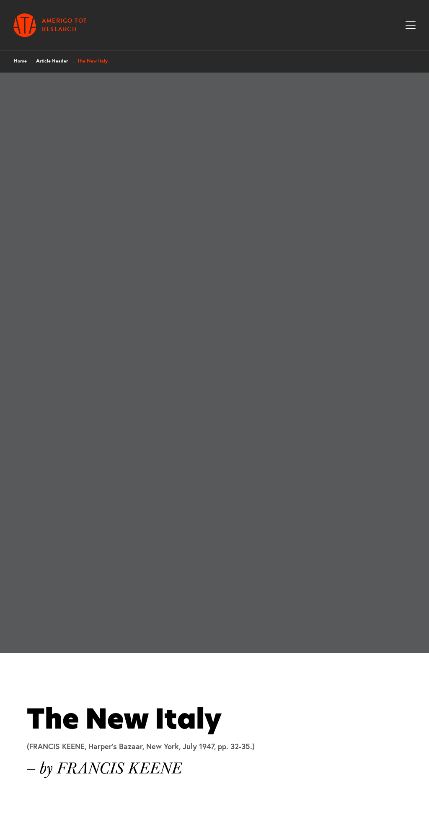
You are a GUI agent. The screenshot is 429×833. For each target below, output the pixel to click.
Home (20, 61)
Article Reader (52, 61)
